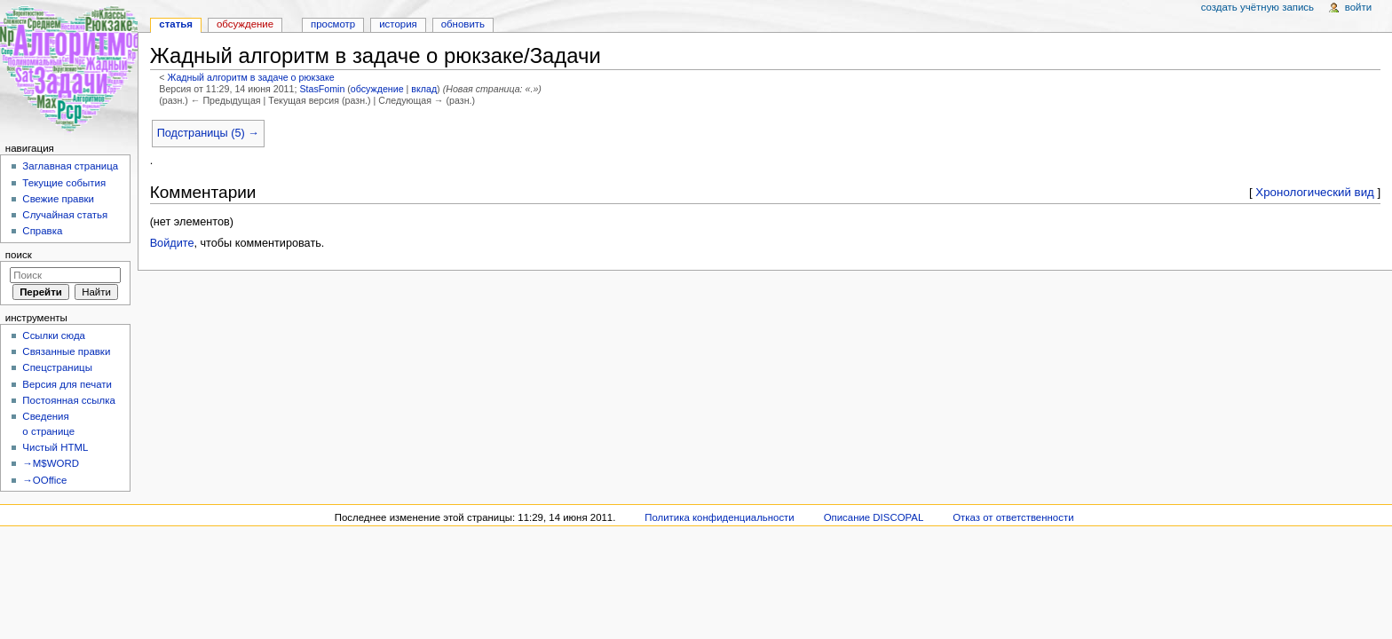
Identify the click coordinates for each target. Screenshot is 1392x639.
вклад (424, 88)
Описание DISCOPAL (874, 517)
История (398, 24)
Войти (1358, 7)
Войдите (172, 243)
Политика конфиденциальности (720, 517)
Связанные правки (66, 351)
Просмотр (333, 24)
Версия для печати (67, 384)
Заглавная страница (70, 166)
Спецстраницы (57, 367)
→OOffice (44, 480)
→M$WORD (50, 463)
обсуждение (377, 88)
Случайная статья (64, 214)
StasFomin (321, 88)
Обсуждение (245, 24)
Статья (176, 24)
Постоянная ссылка (68, 400)
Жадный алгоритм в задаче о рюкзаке (250, 77)
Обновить (463, 24)
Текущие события (64, 183)
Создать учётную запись (1257, 7)
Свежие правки (58, 198)
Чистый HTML (55, 447)
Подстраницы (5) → (208, 133)
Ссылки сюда (53, 335)
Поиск (18, 254)
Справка (42, 230)
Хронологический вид (1314, 192)
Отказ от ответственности (1013, 517)
